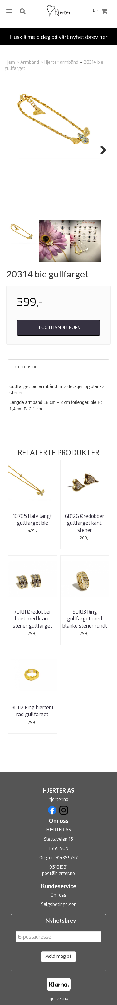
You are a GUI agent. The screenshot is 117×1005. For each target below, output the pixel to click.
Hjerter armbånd (61, 62)
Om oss (58, 895)
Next (100, 150)
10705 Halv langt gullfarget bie (32, 519)
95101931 (58, 867)
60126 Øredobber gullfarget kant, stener (84, 523)
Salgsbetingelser (58, 904)
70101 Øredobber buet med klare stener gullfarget (32, 619)
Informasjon (25, 367)
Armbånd (29, 62)
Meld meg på (58, 956)
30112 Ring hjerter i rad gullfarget (32, 711)
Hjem (10, 62)
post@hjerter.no (58, 873)
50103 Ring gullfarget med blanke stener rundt (84, 619)
